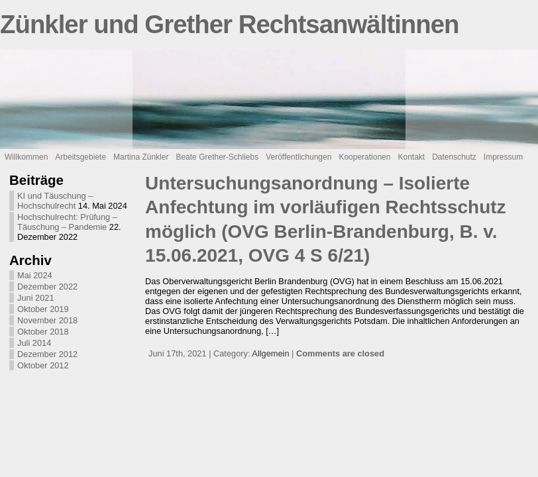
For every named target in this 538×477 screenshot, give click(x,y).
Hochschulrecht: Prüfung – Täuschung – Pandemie (67, 222)
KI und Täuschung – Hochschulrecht (55, 201)
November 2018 (47, 320)
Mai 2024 (34, 275)
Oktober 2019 (43, 309)
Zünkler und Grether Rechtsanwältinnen (229, 24)
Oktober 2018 (43, 332)
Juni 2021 (35, 298)
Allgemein (270, 353)
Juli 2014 (34, 343)
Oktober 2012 (43, 365)
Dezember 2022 (47, 287)
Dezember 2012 (47, 354)
